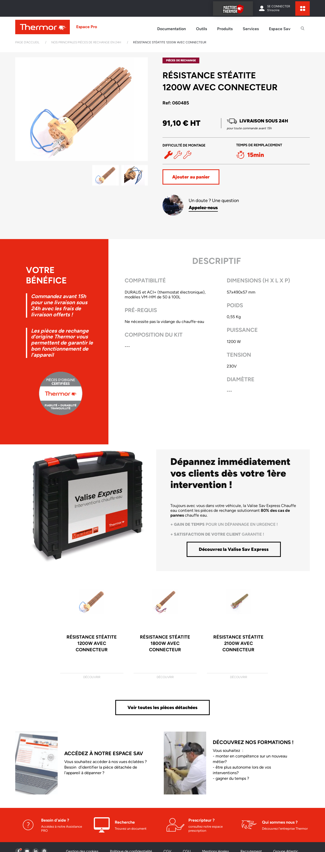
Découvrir (91, 677)
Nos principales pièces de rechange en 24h (86, 42)
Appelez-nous (203, 207)
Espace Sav (279, 28)
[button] (141, 109)
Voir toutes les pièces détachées (162, 707)
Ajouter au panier (191, 177)
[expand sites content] (302, 8)
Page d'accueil (27, 42)
